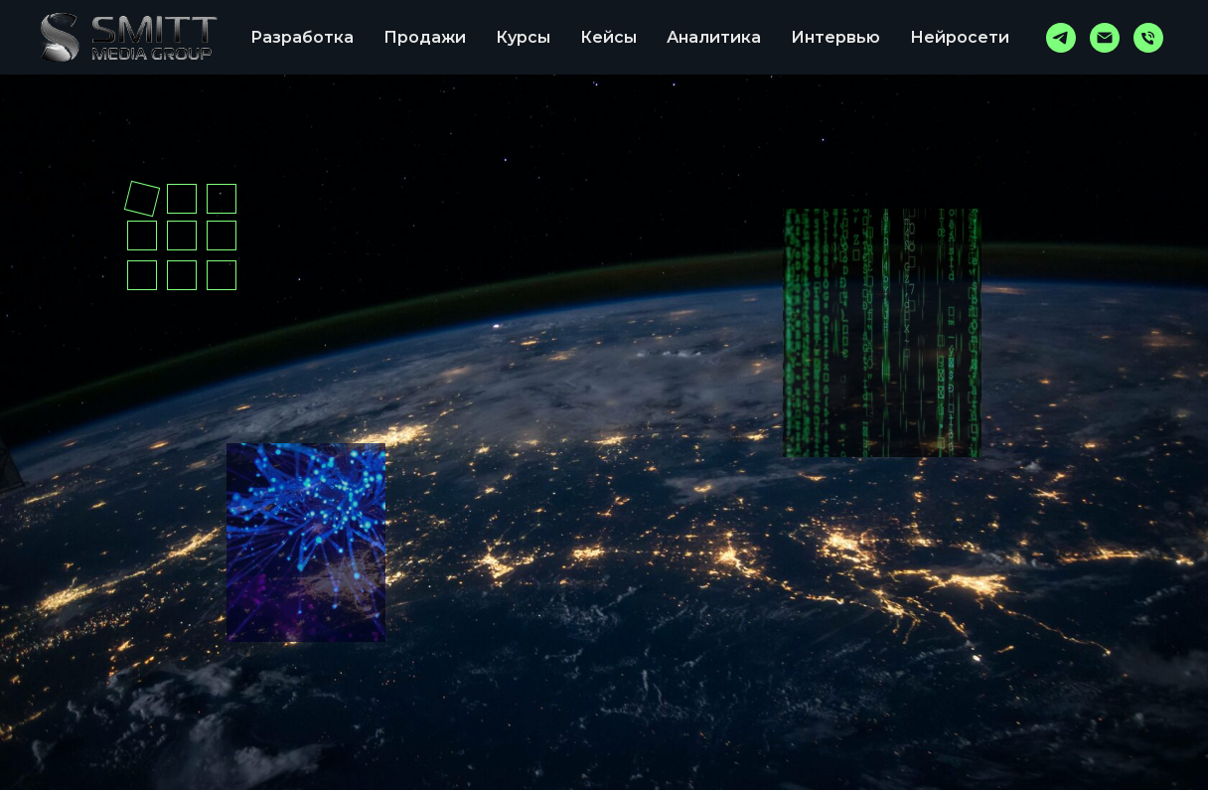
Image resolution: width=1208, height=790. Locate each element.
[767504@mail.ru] (1105, 38)
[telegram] (1061, 38)
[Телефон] (1148, 38)
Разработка (302, 37)
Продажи (424, 37)
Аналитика (714, 37)
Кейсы (608, 37)
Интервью (835, 37)
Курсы (523, 37)
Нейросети (959, 37)
